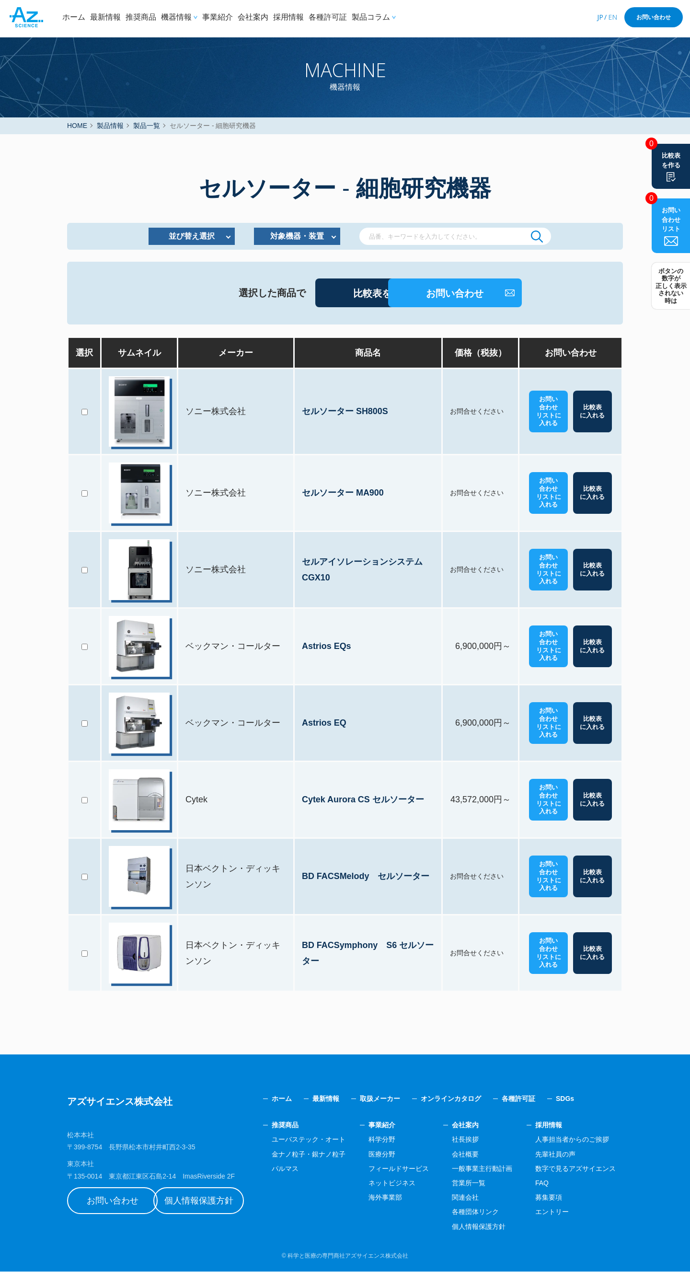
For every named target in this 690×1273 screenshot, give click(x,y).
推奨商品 (141, 17)
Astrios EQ (324, 724)
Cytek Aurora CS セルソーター (363, 801)
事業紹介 (217, 17)
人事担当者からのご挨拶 (572, 1141)
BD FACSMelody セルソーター (366, 877)
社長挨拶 (465, 1141)
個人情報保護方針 (208, 1202)
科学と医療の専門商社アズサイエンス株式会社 (348, 1256)
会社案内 (253, 17)
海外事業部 (385, 1199)
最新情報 (105, 17)
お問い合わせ (653, 17)
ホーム (73, 17)
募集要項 (548, 1199)
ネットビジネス (391, 1184)
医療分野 (381, 1155)
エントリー (552, 1213)
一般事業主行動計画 (482, 1170)
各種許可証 (328, 17)
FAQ (542, 1184)
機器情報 (176, 17)
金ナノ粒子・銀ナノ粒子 (308, 1155)
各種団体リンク (475, 1213)
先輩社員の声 (555, 1155)
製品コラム (371, 17)
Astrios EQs (327, 647)
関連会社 (465, 1199)
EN (612, 17)
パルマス (285, 1170)
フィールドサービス (398, 1170)
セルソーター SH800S (345, 412)
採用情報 (288, 17)
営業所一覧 (468, 1184)
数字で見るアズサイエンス (575, 1170)
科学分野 (381, 1141)
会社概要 (465, 1155)
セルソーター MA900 (343, 494)
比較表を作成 (310, 294)
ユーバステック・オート (308, 1141)
